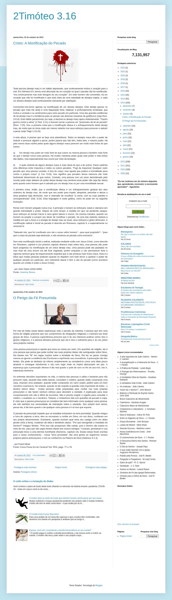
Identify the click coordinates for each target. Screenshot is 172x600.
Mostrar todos (154, 345)
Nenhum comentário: (41, 280)
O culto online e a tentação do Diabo (33, 481)
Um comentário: (39, 455)
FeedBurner (144, 217)
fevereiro (127, 153)
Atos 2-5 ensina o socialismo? (133, 329)
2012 (123, 161)
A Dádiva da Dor (128, 281)
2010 (123, 169)
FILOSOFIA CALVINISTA (132, 300)
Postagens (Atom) (29, 472)
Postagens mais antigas (96, 467)
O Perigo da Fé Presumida (34, 298)
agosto (126, 130)
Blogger (99, 585)
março (126, 149)
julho (125, 133)
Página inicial (61, 467)
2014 (123, 99)
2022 (123, 71)
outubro (126, 114)
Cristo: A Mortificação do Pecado (39, 43)
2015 (123, 95)
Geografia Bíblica (129, 336)
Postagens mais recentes (25, 467)
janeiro (126, 157)
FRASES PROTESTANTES (133, 266)
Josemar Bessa (27, 272)
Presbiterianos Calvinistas (133, 312)
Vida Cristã (29, 284)
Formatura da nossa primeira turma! (136, 339)
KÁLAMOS (126, 244)
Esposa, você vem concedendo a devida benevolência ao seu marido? (60, 530)
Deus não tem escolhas (131, 246)
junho (125, 137)
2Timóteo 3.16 (44, 16)
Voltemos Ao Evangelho (132, 254)
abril (125, 145)
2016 (123, 91)
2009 (123, 173)
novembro (127, 110)
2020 (123, 75)
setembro (127, 126)
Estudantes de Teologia (132, 288)
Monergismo (127, 232)
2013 (123, 103)
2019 (123, 79)
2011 (123, 165)
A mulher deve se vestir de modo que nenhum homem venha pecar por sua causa (65, 498)
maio (125, 141)
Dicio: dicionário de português (128, 524)
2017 (123, 87)
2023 (123, 68)
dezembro (127, 106)
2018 (123, 83)
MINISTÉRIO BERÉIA (131, 278)
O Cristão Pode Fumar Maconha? (44, 514)
